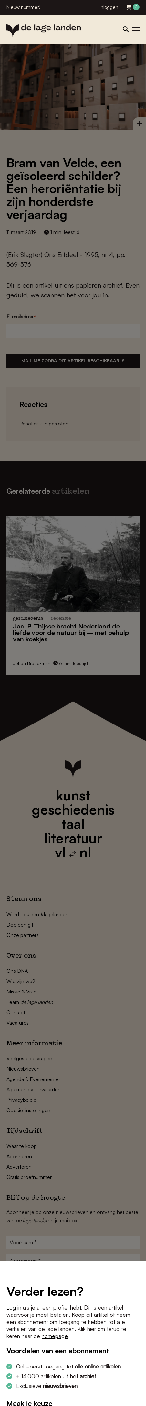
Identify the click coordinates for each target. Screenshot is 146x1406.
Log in (13, 1307)
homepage (55, 1336)
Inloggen (109, 7)
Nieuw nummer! (23, 7)
